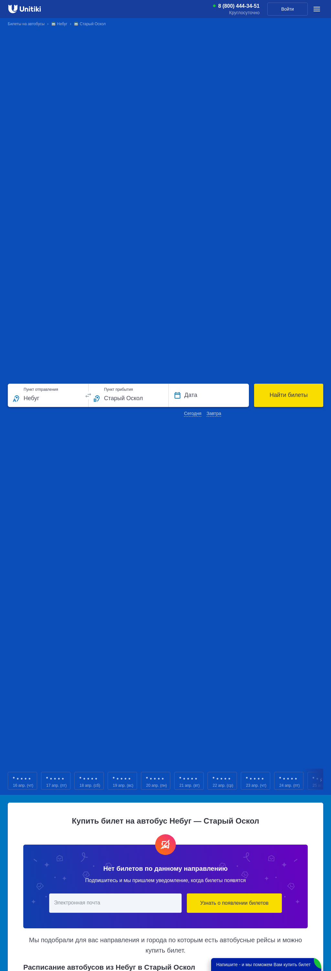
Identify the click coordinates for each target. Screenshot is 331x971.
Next (321, 781)
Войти (287, 9)
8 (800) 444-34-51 (239, 6)
